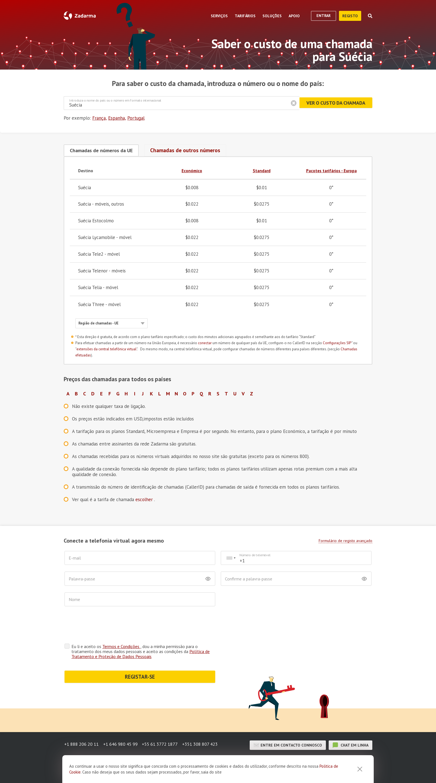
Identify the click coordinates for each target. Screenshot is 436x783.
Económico (192, 170)
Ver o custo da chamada (333, 103)
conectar (205, 342)
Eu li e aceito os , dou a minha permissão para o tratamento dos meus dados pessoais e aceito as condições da (140, 629)
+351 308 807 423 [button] (203, 723)
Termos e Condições (121, 624)
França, (99, 118)
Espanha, (117, 118)
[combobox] (230, 557)
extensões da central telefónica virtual (106, 348)
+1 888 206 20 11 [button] (81, 723)
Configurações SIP (337, 342)
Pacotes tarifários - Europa (331, 170)
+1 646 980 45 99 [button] (121, 723)
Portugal (136, 118)
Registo (350, 15)
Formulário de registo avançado (345, 540)
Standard (262, 170)
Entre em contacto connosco (288, 723)
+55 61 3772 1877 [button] (162, 723)
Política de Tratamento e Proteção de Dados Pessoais (140, 631)
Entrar (323, 15)
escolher (144, 499)
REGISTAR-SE (140, 654)
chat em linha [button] (350, 723)
